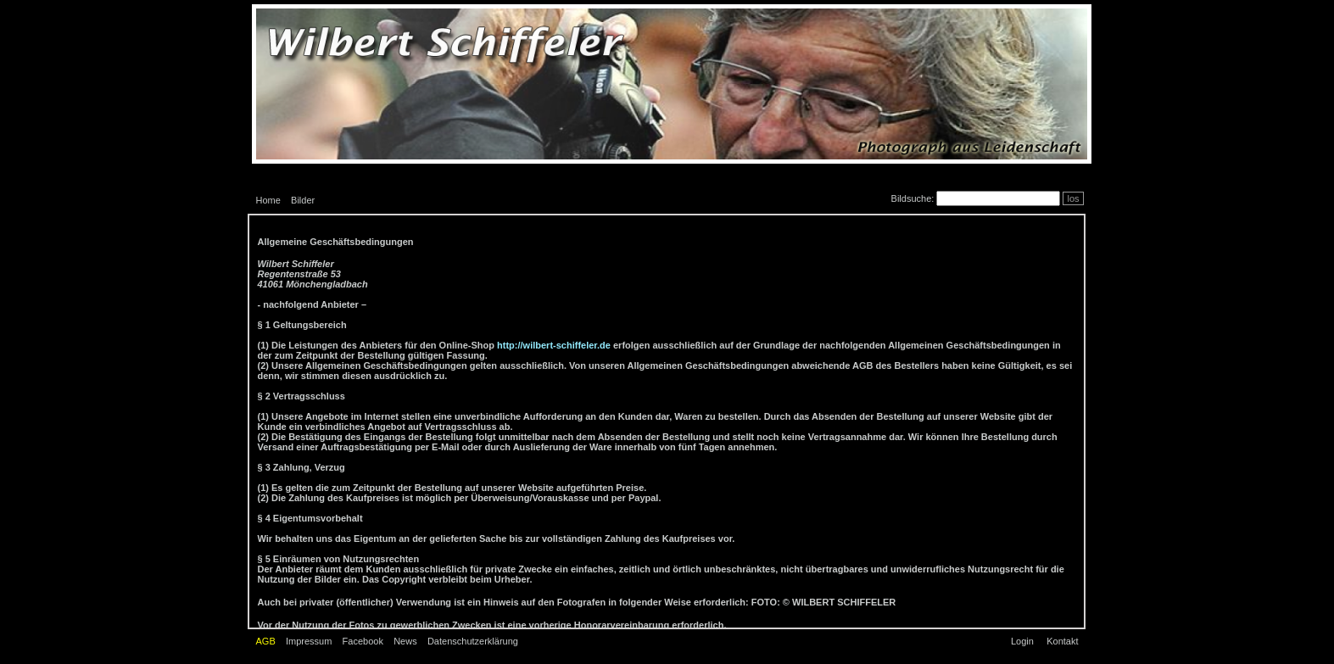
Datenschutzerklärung (472, 641)
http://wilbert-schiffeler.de (554, 345)
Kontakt (1062, 641)
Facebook (363, 641)
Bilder (303, 200)
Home (268, 200)
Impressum (309, 641)
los (1073, 198)
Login (1022, 641)
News (405, 641)
